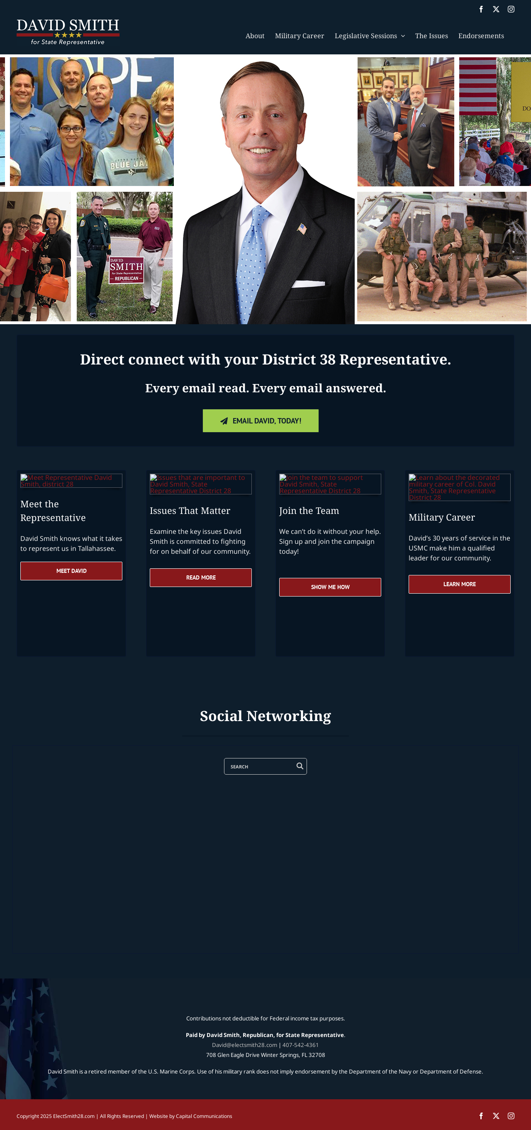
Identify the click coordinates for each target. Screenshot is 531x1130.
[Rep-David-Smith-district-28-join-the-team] (330, 477)
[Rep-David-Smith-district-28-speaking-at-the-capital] (71, 477)
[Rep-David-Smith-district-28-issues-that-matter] (200, 477)
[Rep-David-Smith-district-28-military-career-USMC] (459, 477)
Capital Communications (204, 1116)
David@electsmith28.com (244, 1045)
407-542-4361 (301, 1045)
